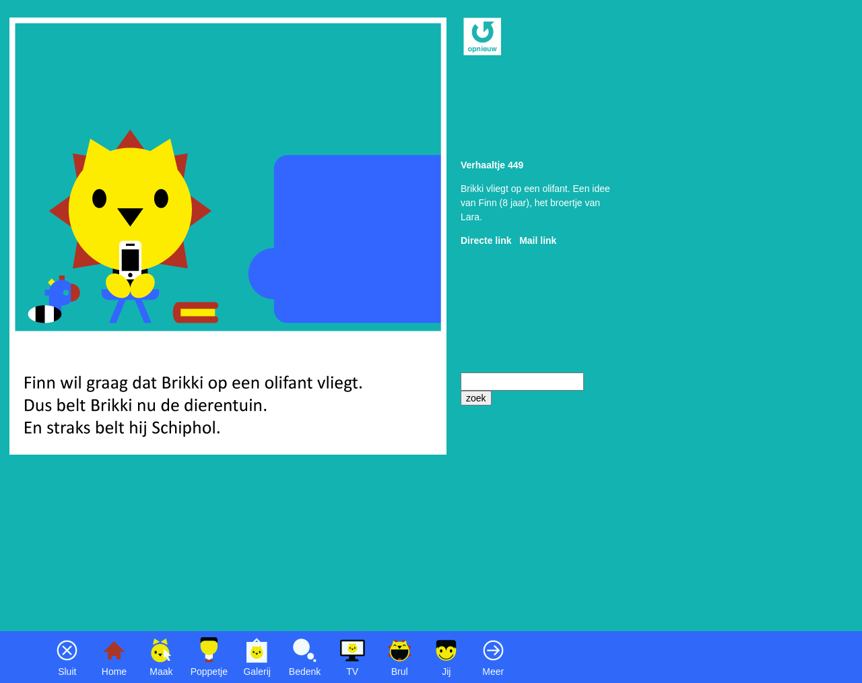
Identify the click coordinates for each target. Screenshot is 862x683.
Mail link (537, 240)
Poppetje (209, 671)
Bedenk (305, 671)
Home (114, 671)
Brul (399, 671)
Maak (161, 671)
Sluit (67, 671)
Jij (446, 671)
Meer (493, 671)
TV (352, 671)
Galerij (256, 671)
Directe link (486, 240)
